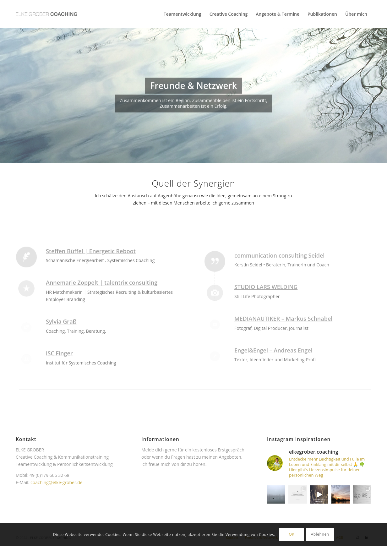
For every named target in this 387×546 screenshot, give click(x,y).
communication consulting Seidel (279, 288)
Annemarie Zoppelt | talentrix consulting (101, 302)
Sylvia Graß (61, 341)
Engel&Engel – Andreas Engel (273, 382)
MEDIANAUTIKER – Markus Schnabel (283, 351)
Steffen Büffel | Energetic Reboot (91, 270)
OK (291, 534)
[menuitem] (182, 14)
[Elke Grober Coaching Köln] (46, 14)
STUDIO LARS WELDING (265, 319)
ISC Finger (59, 372)
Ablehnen (320, 534)
